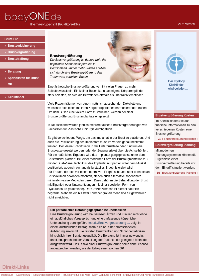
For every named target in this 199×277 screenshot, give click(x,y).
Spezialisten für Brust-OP (24, 81)
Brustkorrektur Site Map (76, 274)
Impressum (7, 274)
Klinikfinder (16, 97)
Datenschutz (24, 274)
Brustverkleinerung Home (137, 274)
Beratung (14, 71)
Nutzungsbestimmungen (46, 274)
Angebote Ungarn (163, 274)
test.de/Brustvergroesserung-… (109, 223)
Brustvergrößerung (21, 52)
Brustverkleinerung (21, 45)
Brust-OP (11, 39)
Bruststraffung (18, 58)
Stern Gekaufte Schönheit (106, 274)
